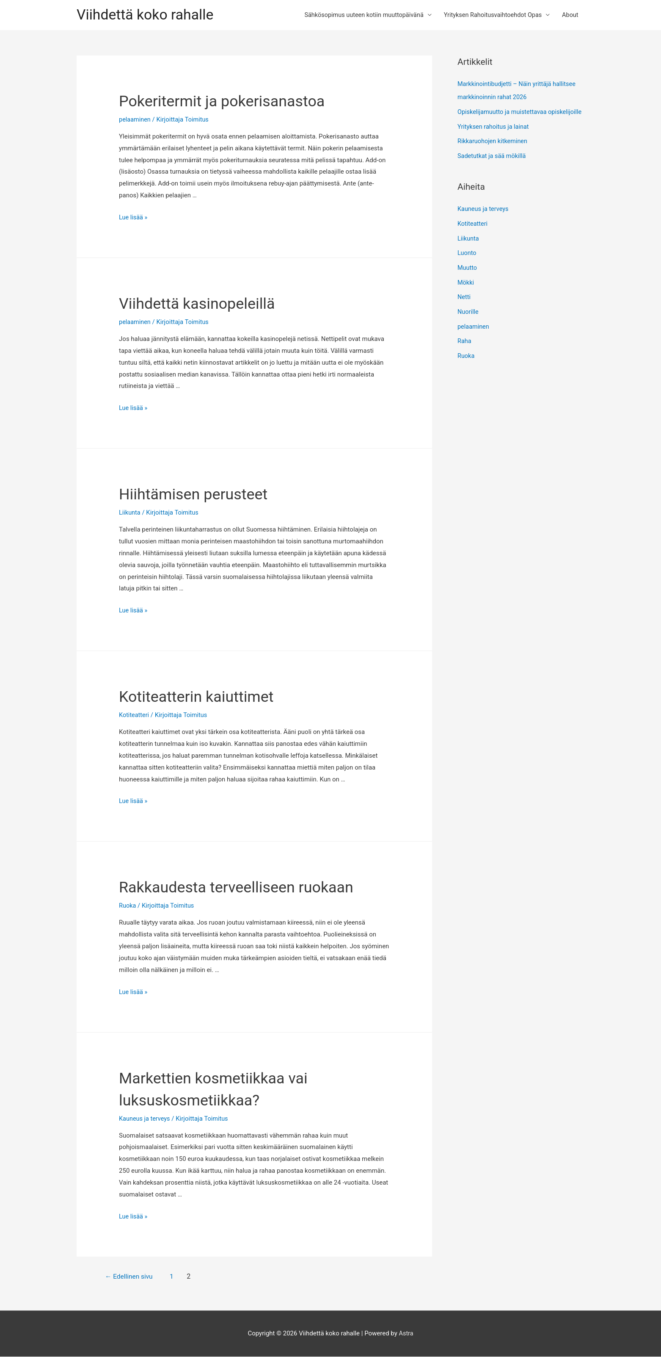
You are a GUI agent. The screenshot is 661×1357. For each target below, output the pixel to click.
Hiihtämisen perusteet (202, 494)
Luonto (467, 263)
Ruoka (128, 906)
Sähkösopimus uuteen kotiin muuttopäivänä (356, 15)
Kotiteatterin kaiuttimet (205, 697)
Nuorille (468, 320)
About (569, 15)
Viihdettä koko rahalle (148, 15)
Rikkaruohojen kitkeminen (493, 153)
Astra (406, 1334)
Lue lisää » (134, 218)
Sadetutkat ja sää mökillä (493, 168)
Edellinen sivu (132, 1277)
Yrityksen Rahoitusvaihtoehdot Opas (489, 15)
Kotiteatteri (134, 716)
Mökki (466, 292)
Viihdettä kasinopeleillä (206, 304)
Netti (464, 306)
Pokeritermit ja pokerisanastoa (234, 101)
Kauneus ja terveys (145, 1119)
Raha (464, 349)
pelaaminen (135, 120)
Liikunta (130, 513)
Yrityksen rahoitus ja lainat (494, 139)
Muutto (467, 277)
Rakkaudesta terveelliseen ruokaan (249, 887)
